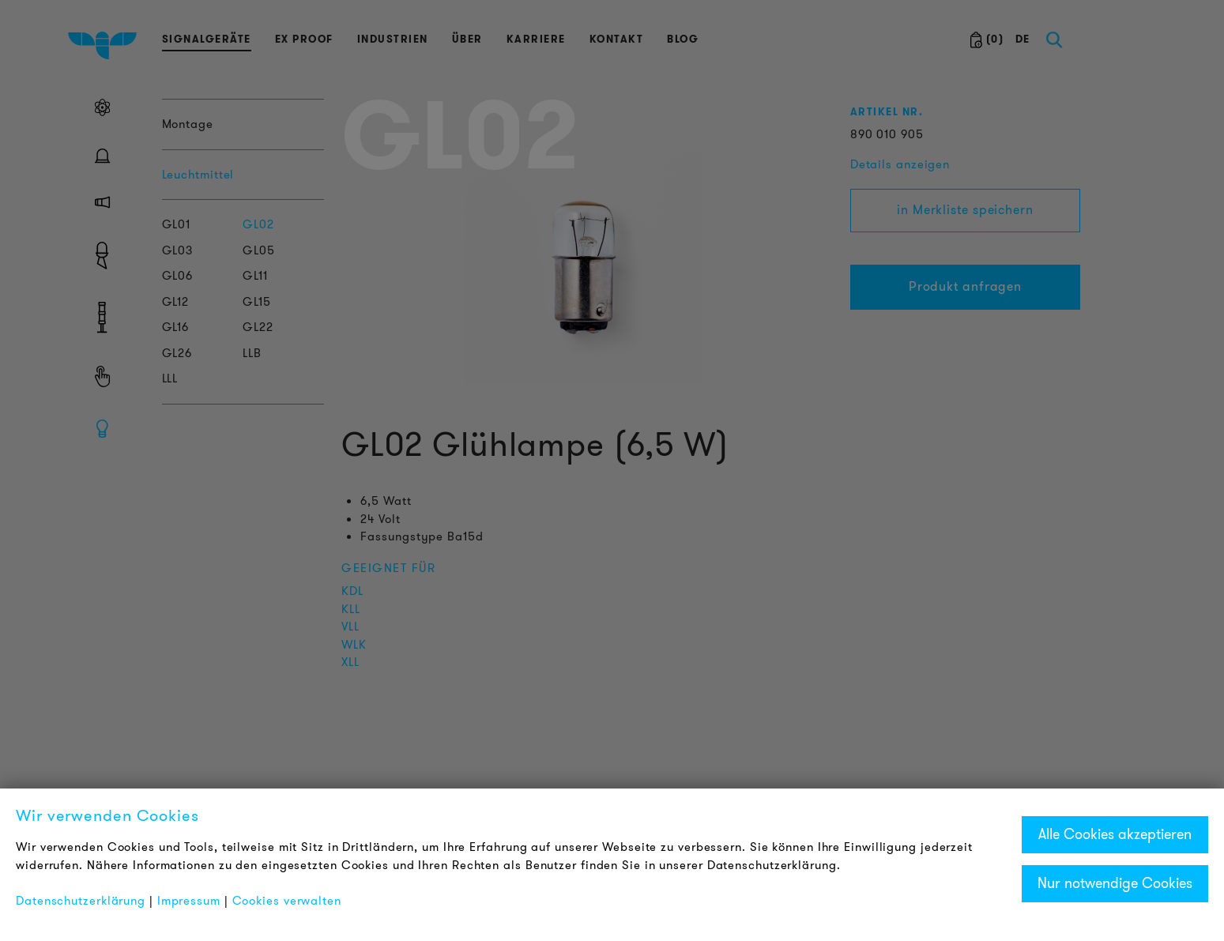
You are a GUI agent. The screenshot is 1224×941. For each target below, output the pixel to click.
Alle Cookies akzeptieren (1115, 834)
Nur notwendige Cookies (1115, 883)
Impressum (188, 900)
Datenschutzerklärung (80, 900)
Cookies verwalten (286, 900)
